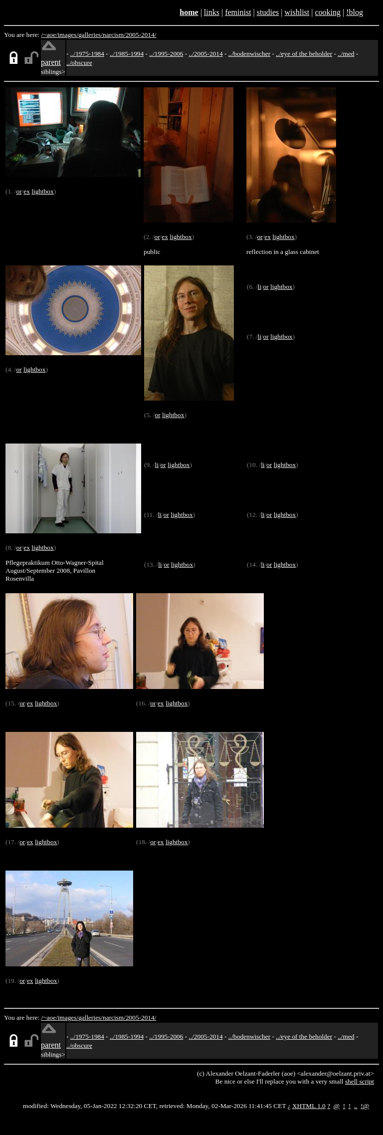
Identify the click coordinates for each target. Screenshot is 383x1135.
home (189, 12)
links (211, 12)
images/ (68, 34)
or (18, 191)
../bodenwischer (249, 53)
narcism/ (114, 34)
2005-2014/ (141, 34)
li (259, 286)
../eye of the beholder (304, 53)
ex (26, 191)
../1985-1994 (127, 53)
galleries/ (90, 34)
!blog (354, 12)
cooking (328, 12)
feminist (238, 12)
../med (346, 53)
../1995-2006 (166, 53)
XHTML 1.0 (309, 1106)
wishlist (296, 12)
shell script (359, 1081)
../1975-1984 (87, 53)
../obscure (79, 62)
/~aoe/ (49, 34)
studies (268, 12)
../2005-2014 (205, 53)
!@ (365, 1106)
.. (356, 1106)
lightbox (42, 191)
